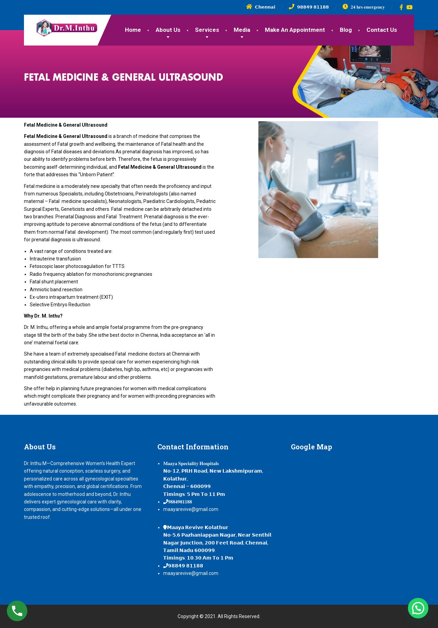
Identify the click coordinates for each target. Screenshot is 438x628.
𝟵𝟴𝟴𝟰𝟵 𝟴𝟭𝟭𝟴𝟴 (185, 565)
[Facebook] (401, 7)
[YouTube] (409, 7)
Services (207, 29)
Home (133, 29)
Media (242, 29)
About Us (168, 29)
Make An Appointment (295, 29)
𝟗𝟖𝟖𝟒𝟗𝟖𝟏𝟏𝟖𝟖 (180, 501)
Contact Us (381, 29)
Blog (346, 29)
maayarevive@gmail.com (190, 509)
